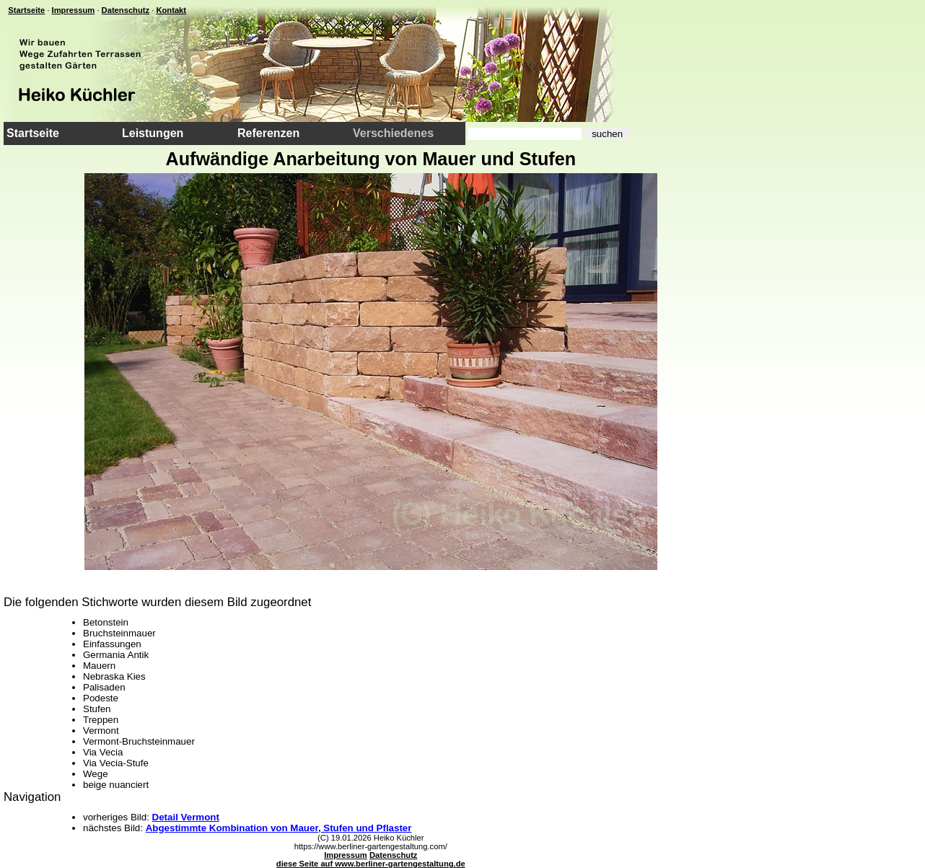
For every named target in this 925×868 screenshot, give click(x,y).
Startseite (26, 10)
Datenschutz (126, 10)
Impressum (73, 10)
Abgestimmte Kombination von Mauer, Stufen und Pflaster (279, 828)
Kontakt (171, 10)
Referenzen (268, 133)
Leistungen (152, 133)
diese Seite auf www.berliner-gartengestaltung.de (370, 863)
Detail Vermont (185, 817)
